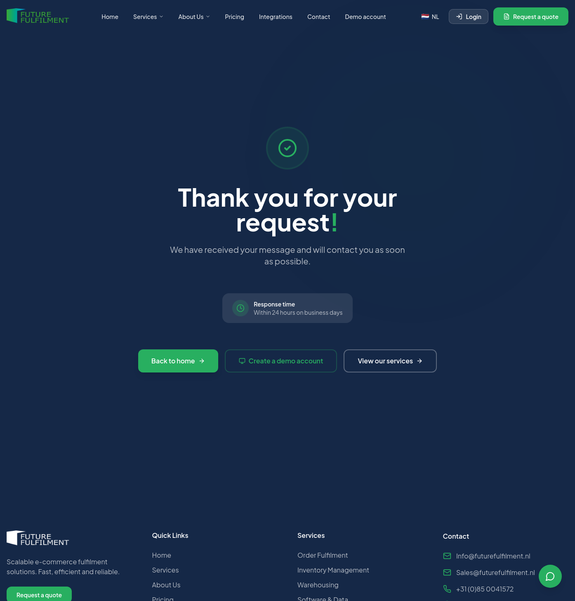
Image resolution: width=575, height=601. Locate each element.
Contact (318, 16)
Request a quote (531, 16)
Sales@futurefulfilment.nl (489, 576)
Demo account (365, 16)
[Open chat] (550, 576)
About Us (194, 16)
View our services (390, 360)
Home (109, 16)
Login (468, 16)
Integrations (275, 16)
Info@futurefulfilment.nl (486, 559)
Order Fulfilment (322, 558)
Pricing (234, 16)
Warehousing (318, 587)
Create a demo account (281, 360)
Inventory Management (333, 572)
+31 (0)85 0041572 (478, 592)
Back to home (178, 360)
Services (148, 16)
